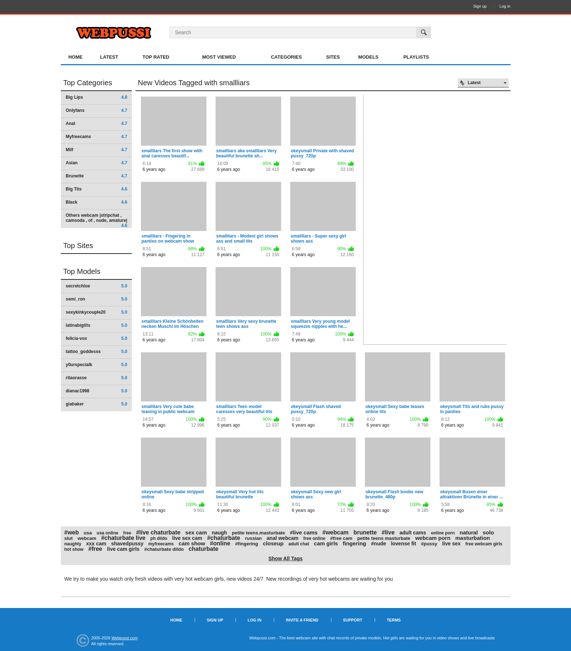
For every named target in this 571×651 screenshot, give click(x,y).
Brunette (96, 176)
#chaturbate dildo (164, 549)
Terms (394, 620)
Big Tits (96, 189)
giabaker (96, 404)
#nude (378, 543)
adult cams (412, 533)
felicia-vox (96, 338)
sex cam (196, 532)
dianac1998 (96, 390)
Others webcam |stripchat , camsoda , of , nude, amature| (96, 220)
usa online (107, 533)
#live (388, 532)
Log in (505, 6)
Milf (96, 149)
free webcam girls (483, 543)
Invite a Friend (302, 620)
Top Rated (155, 57)
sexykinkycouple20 (96, 312)
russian (253, 538)
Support (352, 620)
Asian (96, 162)
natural (469, 532)
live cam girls (123, 549)
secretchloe (96, 286)
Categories (286, 57)
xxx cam (96, 543)
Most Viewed (219, 57)
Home (75, 57)
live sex (451, 543)
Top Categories (88, 83)
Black (96, 202)
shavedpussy (127, 543)
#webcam (335, 532)
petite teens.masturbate (258, 533)
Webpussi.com (124, 638)
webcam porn (432, 538)
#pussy (429, 543)
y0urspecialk (96, 364)
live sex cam (187, 538)
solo (488, 532)
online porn (442, 533)
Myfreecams (96, 136)
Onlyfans (96, 110)
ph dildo (159, 538)
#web (71, 532)
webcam (87, 538)
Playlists (416, 57)
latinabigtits (96, 325)
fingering (354, 543)
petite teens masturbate (383, 538)
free (127, 533)
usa (88, 533)
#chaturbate (223, 538)
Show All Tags (285, 558)
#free (95, 549)
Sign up (480, 6)
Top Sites (78, 246)
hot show (74, 549)
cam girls (326, 543)
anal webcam (282, 538)
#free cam (341, 538)
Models (368, 57)
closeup (273, 543)
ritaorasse (96, 377)
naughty (73, 543)
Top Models (82, 271)
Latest (109, 57)
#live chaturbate (158, 532)
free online (314, 538)
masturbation (472, 538)
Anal (96, 123)
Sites (333, 57)
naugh (219, 533)
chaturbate (203, 549)
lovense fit (403, 543)
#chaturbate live (123, 538)
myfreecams (161, 543)
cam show (192, 543)
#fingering (246, 543)
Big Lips (96, 97)
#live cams (304, 532)
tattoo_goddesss (96, 351)
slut (68, 538)
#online (220, 543)
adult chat (298, 543)
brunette (365, 532)
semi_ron (96, 299)
